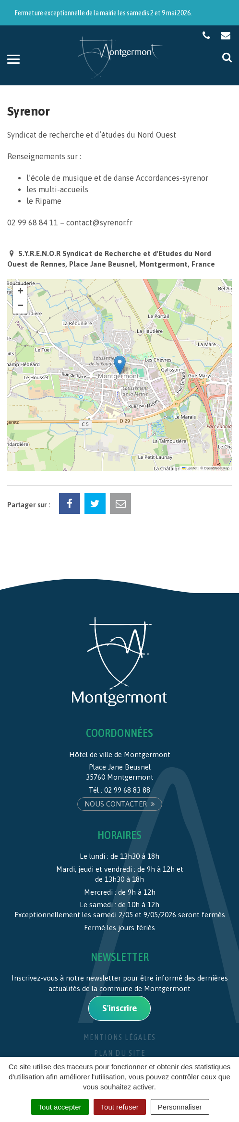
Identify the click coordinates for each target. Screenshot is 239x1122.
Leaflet (189, 468)
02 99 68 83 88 (127, 790)
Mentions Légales (120, 1037)
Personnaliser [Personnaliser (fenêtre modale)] (180, 1107)
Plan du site (119, 1053)
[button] (120, 365)
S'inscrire (119, 1008)
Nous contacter (119, 804)
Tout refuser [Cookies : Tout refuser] (120, 1107)
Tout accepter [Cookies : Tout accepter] (60, 1107)
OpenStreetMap (216, 468)
